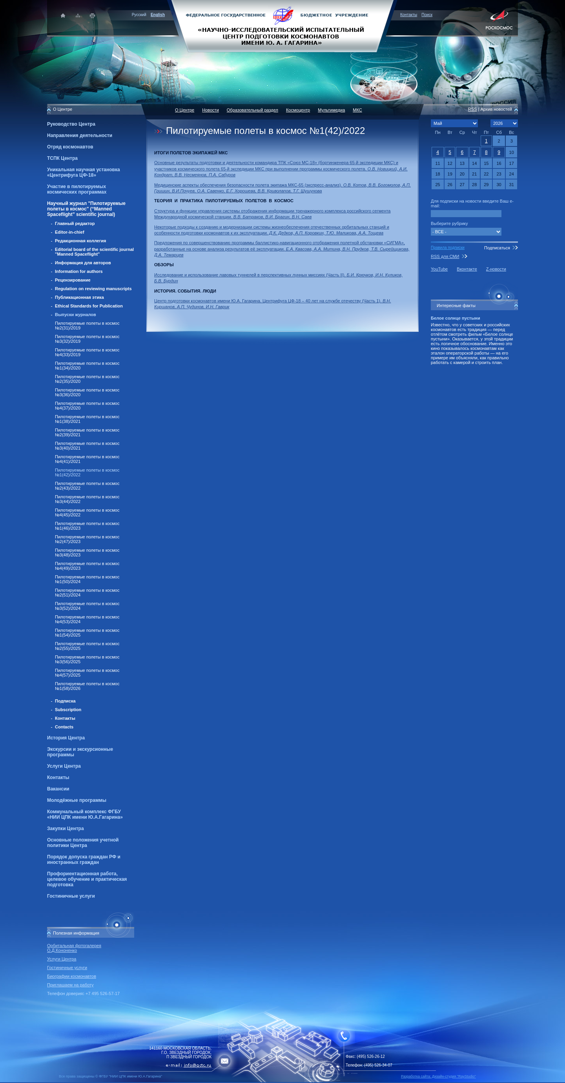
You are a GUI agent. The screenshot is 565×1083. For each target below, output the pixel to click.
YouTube (439, 269)
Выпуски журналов (75, 314)
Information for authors (79, 271)
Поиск (426, 15)
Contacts (64, 726)
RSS (472, 109)
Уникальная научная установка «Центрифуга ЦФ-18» (83, 172)
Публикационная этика (79, 297)
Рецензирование (73, 280)
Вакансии (58, 789)
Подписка (65, 701)
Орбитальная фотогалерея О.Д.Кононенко (74, 948)
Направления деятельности (79, 135)
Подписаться (497, 247)
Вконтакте (467, 269)
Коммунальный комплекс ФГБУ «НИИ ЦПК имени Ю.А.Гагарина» (85, 814)
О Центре (184, 110)
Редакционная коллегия (80, 240)
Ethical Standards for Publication (89, 306)
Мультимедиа (331, 110)
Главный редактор (75, 223)
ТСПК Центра (62, 158)
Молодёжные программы (76, 800)
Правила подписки (448, 247)
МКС (357, 110)
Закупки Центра (65, 828)
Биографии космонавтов (71, 976)
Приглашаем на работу (70, 984)
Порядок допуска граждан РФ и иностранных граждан (83, 859)
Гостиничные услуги (71, 896)
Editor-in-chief (69, 232)
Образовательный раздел (252, 110)
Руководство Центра (71, 124)
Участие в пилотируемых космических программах (76, 189)
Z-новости (496, 269)
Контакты (408, 15)
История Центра (66, 738)
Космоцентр (298, 110)
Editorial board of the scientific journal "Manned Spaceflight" (94, 251)
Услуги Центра (64, 766)
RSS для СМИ (445, 256)
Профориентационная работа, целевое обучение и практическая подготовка (87, 879)
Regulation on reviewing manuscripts (93, 288)
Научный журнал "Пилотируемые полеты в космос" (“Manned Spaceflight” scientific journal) (86, 209)
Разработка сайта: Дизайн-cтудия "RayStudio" (438, 1076)
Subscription (68, 709)
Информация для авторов (83, 262)
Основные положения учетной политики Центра (82, 842)
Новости (210, 110)
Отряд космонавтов (70, 147)
